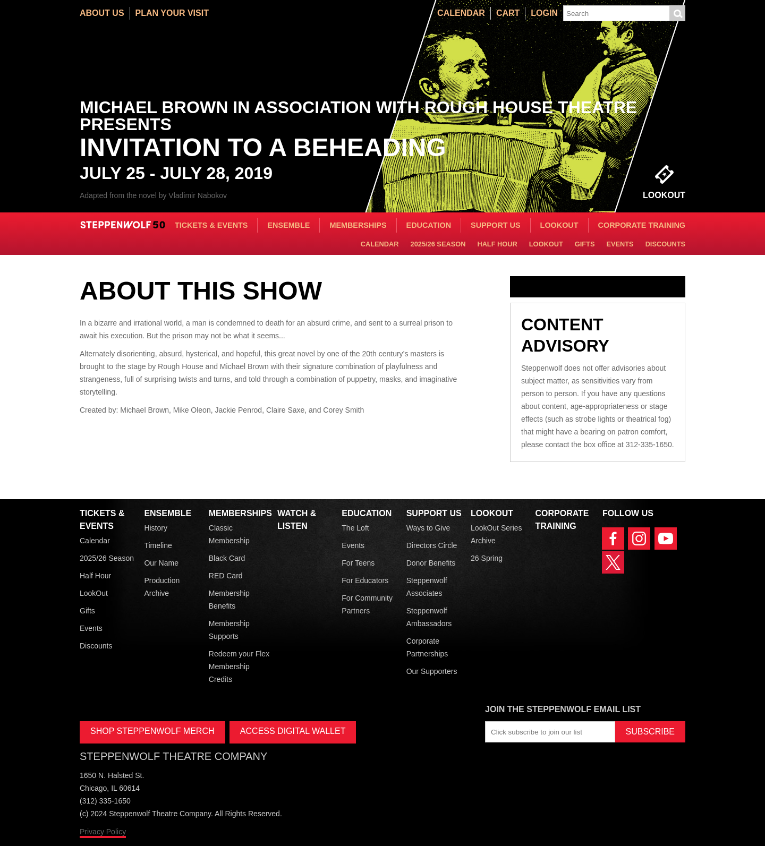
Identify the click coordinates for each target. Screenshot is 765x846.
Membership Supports (229, 629)
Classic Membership (229, 534)
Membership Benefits (229, 599)
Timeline (158, 545)
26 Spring (487, 558)
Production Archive (162, 586)
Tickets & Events (211, 225)
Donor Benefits (431, 563)
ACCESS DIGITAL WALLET (293, 731)
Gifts (585, 244)
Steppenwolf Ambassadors (429, 617)
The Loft (355, 528)
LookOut (559, 225)
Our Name (161, 563)
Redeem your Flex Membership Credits (239, 666)
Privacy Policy (103, 831)
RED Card (226, 575)
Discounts (665, 244)
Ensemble (288, 225)
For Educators (365, 580)
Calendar (461, 13)
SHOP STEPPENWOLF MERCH (152, 731)
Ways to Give (428, 528)
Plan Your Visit (172, 13)
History (155, 528)
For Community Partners (367, 604)
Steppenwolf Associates (426, 586)
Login (544, 13)
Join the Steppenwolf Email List (563, 709)
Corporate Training (641, 225)
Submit (677, 13)
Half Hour (497, 244)
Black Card (227, 558)
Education (428, 225)
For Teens (358, 563)
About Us (102, 13)
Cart (508, 13)
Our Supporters (431, 671)
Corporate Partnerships (427, 647)
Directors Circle (431, 545)
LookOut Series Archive (496, 534)
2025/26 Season (438, 244)
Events (619, 244)
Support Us (496, 225)
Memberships (357, 225)
